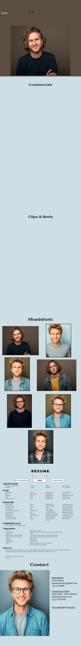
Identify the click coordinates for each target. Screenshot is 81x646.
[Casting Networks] (22, 480)
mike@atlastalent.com (62, 596)
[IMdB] (39, 480)
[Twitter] (32, 12)
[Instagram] (30, 12)
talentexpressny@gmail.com (64, 583)
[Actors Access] (57, 480)
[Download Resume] (40, 476)
